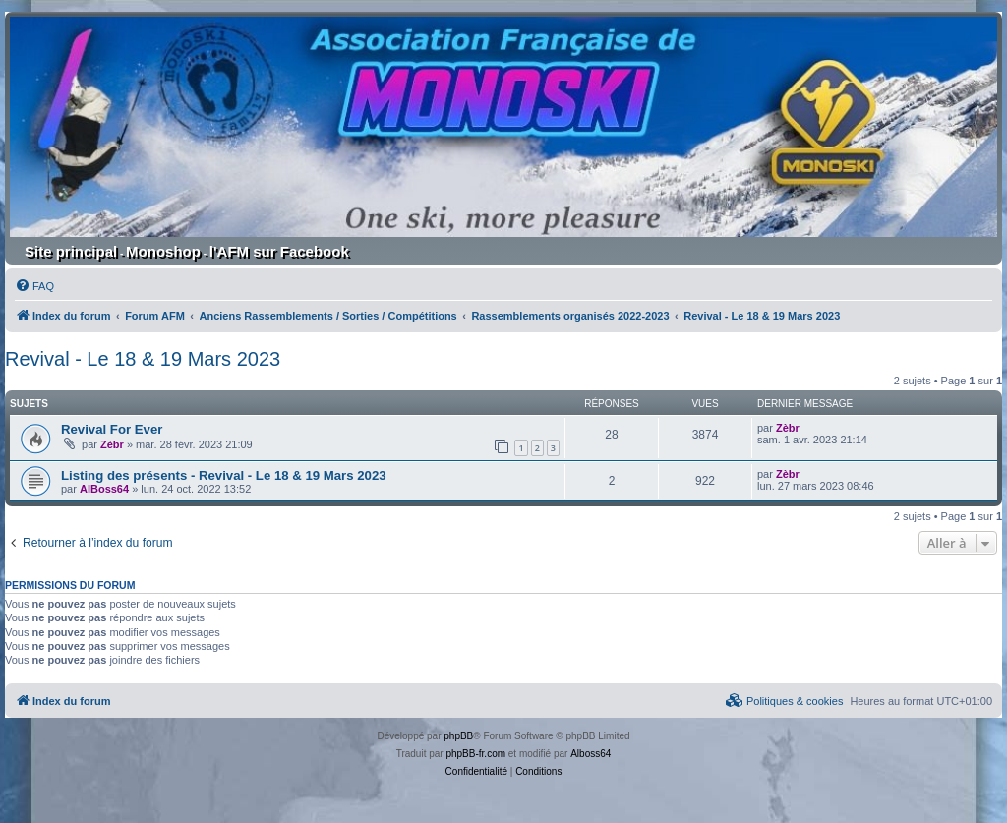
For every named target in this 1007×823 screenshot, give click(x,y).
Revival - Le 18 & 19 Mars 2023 (142, 359)
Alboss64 (590, 753)
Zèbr (112, 444)
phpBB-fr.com (475, 753)
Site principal (71, 251)
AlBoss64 (104, 489)
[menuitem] (34, 286)
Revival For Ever (111, 429)
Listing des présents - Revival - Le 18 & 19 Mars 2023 (223, 475)
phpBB (458, 736)
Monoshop (163, 251)
